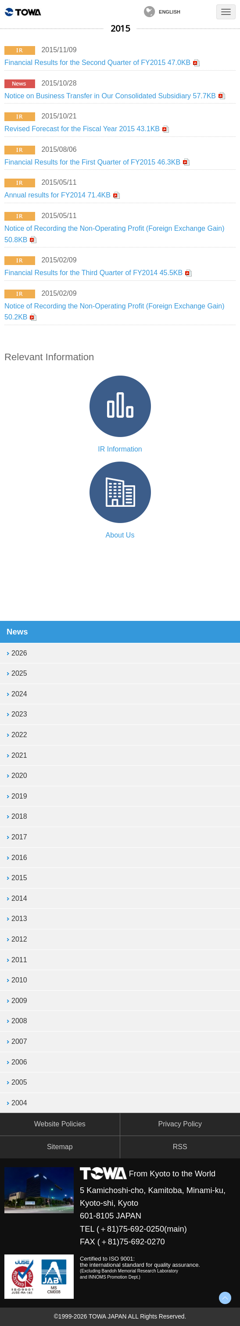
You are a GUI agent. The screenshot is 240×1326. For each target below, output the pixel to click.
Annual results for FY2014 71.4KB (57, 195)
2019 (19, 796)
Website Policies (60, 1124)
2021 (19, 755)
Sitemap (60, 1146)
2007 (19, 1041)
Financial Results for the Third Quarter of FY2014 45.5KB (93, 272)
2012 (19, 939)
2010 (19, 980)
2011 (19, 960)
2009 (19, 1000)
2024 (19, 694)
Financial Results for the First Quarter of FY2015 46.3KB (92, 162)
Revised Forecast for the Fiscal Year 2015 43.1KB (82, 129)
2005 (19, 1082)
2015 (19, 878)
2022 (19, 734)
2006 (19, 1062)
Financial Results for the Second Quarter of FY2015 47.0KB (97, 62)
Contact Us (200, 11)
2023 (19, 714)
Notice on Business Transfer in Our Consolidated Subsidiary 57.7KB (110, 96)
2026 (19, 653)
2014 (19, 898)
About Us (120, 535)
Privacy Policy (180, 1124)
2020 (19, 775)
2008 (19, 1021)
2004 (19, 1103)
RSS (180, 1146)
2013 (19, 918)
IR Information (120, 449)
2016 (19, 857)
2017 (19, 837)
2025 (19, 673)
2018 (19, 816)
